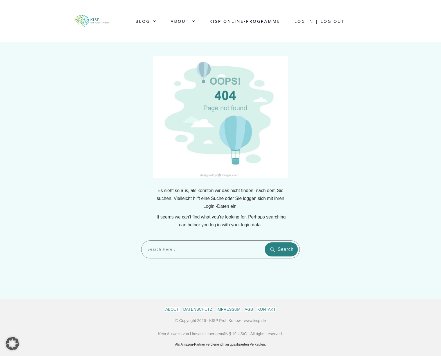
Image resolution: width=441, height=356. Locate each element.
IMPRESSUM (228, 309)
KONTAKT (266, 309)
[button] (12, 343)
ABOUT (172, 309)
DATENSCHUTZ (197, 309)
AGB (249, 309)
